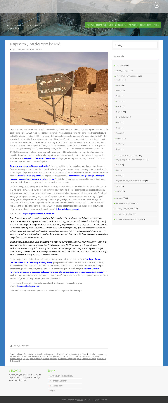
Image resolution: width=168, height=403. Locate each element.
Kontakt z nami (13, 6)
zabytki (17, 361)
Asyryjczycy (102, 354)
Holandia (120, 101)
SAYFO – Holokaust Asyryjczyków (128, 219)
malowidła (53, 359)
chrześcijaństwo (53, 356)
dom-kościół (64, 356)
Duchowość (120, 198)
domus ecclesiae (76, 356)
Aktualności (21, 354)
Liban (118, 175)
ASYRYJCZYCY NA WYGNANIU (127, 76)
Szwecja (119, 133)
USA (118, 149)
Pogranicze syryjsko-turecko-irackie (130, 181)
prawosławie (101, 359)
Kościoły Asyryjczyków (52, 354)
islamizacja (38, 359)
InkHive (80, 399)
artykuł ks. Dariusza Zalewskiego (39, 158)
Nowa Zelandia (122, 117)
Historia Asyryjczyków (35, 354)
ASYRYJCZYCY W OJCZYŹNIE (126, 155)
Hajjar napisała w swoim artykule (38, 213)
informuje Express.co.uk (67, 209)
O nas (156, 25)
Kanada (119, 106)
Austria (119, 85)
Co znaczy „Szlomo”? (117, 25)
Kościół (46, 359)
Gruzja (119, 96)
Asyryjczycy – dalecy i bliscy (140, 25)
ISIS (27, 359)
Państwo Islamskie (89, 359)
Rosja (118, 128)
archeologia (92, 354)
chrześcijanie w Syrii (39, 356)
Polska (119, 122)
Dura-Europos (88, 356)
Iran (117, 170)
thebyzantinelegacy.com (28, 286)
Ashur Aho (38, 49)
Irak (117, 165)
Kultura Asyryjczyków (69, 354)
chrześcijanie (26, 356)
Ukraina (119, 143)
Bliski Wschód (15, 356)
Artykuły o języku (122, 70)
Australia (119, 80)
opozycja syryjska (74, 359)
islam (32, 359)
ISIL (24, 359)
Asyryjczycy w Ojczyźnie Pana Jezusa (131, 159)
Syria (80, 354)
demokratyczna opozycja (29, 175)
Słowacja (119, 138)
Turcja (118, 191)
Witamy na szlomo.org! (96, 25)
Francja (119, 90)
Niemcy (119, 112)
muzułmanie (62, 359)
